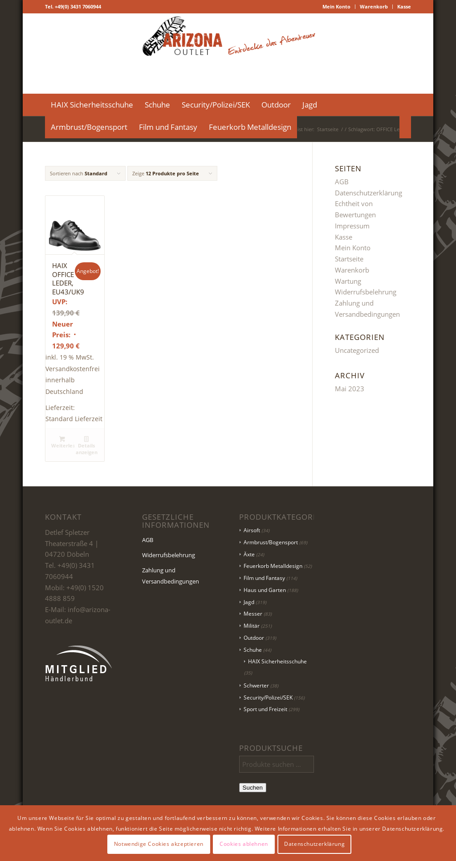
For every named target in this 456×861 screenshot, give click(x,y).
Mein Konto (336, 6)
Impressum (352, 225)
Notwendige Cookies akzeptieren (159, 844)
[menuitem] (336, 6)
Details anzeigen (87, 445)
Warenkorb (374, 6)
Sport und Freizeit (265, 709)
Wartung (348, 281)
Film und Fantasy (264, 578)
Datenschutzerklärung (368, 192)
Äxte (249, 554)
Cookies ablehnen (244, 844)
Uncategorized (357, 350)
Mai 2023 (349, 388)
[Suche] (405, 127)
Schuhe (253, 650)
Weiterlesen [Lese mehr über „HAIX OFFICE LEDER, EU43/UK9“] (62, 442)
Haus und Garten (265, 590)
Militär (252, 625)
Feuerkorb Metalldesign (273, 566)
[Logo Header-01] (228, 53)
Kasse (404, 6)
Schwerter (256, 685)
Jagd (249, 602)
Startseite (349, 258)
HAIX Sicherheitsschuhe (277, 661)
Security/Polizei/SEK (268, 697)
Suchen (253, 787)
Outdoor (254, 638)
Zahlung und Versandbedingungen (170, 575)
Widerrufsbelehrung (365, 291)
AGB (342, 181)
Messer (253, 613)
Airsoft (252, 530)
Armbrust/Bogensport (271, 542)
